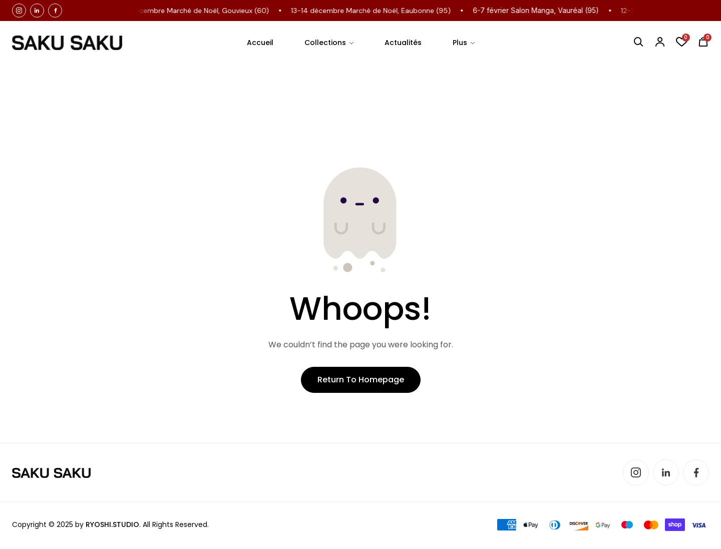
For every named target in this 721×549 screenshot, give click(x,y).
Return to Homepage (360, 379)
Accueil (260, 43)
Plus (460, 43)
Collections (325, 43)
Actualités (403, 43)
